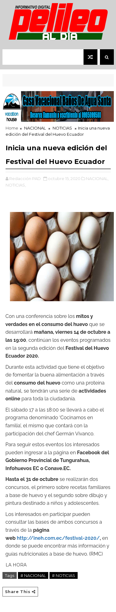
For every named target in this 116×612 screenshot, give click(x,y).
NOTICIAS (62, 127)
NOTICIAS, (16, 185)
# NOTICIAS (63, 575)
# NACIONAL (33, 575)
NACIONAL (35, 127)
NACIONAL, (97, 178)
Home (12, 127)
